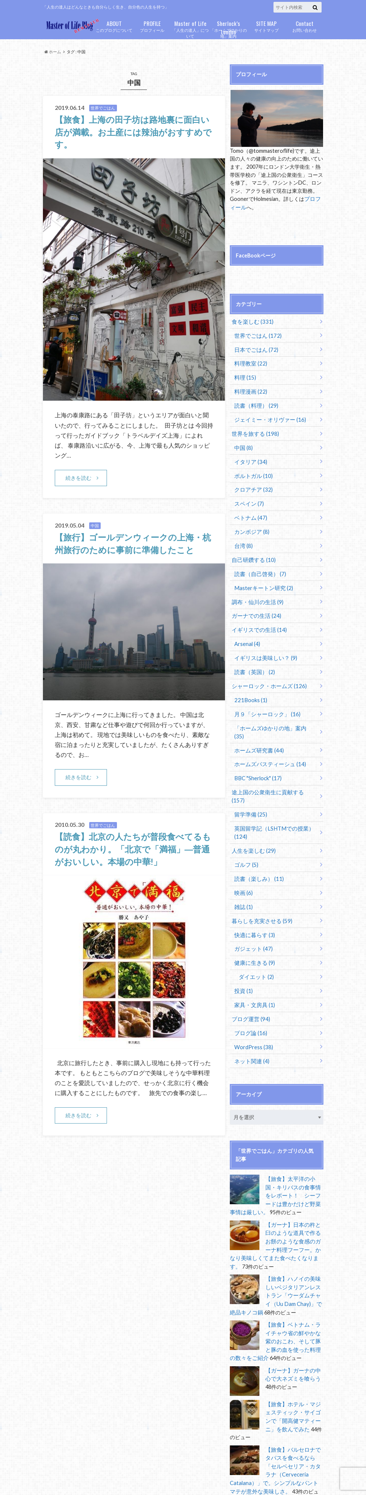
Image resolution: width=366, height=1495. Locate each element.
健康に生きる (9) (253, 930)
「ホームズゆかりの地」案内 (228, 28)
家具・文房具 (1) (253, 971)
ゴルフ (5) (245, 835)
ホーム (52, 51)
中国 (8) (243, 443)
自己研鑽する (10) (251, 553)
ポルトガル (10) (252, 471)
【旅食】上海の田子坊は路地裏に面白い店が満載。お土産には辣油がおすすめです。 (132, 131)
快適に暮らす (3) (253, 903)
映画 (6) (243, 862)
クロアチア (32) (252, 484)
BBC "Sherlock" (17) (257, 758)
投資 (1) (243, 957)
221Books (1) (249, 690)
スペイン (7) (248, 498)
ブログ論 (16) (249, 999)
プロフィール (152, 25)
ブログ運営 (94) (249, 985)
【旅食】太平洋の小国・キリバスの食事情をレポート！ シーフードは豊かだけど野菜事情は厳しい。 (276, 1160)
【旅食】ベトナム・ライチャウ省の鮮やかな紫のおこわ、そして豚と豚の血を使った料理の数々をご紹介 (276, 1299)
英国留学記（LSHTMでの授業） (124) (271, 803)
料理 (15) (244, 375)
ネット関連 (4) (250, 1026)
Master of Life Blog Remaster (107, 1476)
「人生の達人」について (190, 28)
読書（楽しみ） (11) (257, 848)
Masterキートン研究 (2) (261, 580)
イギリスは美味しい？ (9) (263, 649)
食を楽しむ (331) (250, 320)
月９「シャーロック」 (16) (265, 703)
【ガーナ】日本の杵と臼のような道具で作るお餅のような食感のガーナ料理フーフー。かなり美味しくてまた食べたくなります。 (276, 1204)
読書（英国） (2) (253, 662)
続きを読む (78, 478)
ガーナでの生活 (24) (254, 608)
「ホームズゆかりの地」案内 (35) (273, 717)
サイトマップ (267, 25)
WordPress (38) (253, 1012)
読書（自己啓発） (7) (258, 566)
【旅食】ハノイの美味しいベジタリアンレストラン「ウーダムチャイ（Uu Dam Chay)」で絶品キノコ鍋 (276, 1255)
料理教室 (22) (249, 361)
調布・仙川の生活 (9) (255, 594)
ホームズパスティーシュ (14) (267, 744)
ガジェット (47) (252, 916)
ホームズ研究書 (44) (257, 731)
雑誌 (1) (243, 876)
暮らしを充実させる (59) (259, 889)
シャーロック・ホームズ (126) (266, 676)
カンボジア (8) (250, 525)
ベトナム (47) (249, 512)
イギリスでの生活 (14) (257, 621)
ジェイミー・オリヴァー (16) (267, 416)
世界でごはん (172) (256, 334)
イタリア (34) (249, 457)
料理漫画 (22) (249, 388)
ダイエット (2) (254, 944)
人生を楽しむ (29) (251, 821)
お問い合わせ (305, 25)
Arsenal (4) (246, 635)
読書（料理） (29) (254, 402)
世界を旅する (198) (253, 430)
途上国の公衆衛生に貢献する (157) (271, 772)
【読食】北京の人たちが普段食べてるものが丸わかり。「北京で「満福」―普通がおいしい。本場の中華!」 (131, 849)
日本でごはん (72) (254, 348)
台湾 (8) (243, 539)
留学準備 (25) (249, 785)
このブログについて (114, 25)
